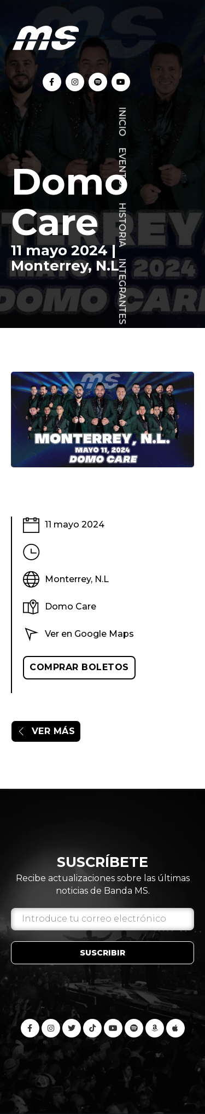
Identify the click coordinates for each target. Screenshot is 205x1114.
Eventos (122, 169)
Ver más (46, 731)
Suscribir (102, 953)
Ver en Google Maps (89, 634)
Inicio (122, 121)
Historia (122, 224)
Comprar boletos (79, 667)
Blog (122, 348)
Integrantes (122, 291)
